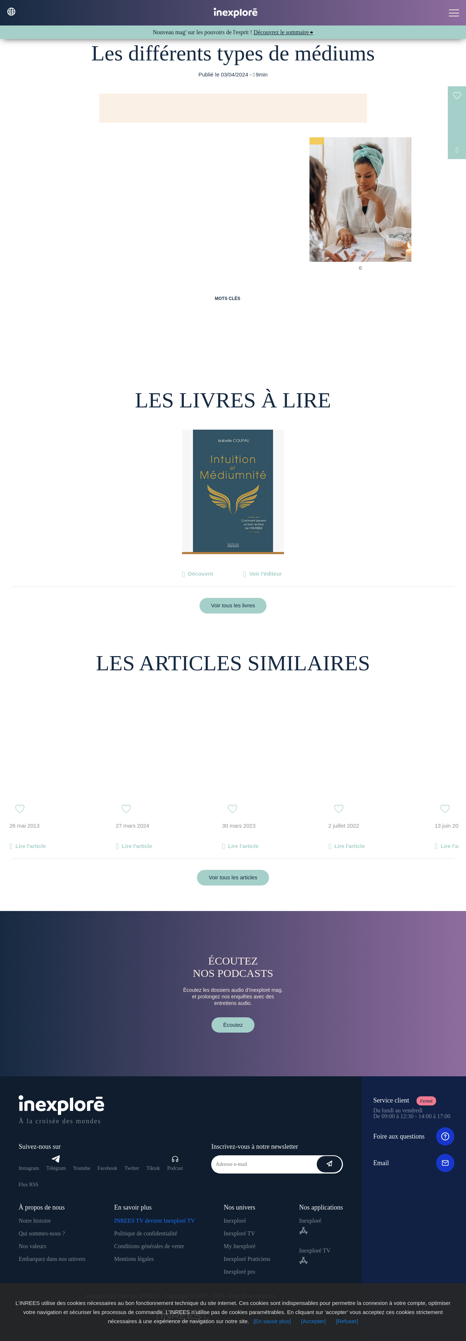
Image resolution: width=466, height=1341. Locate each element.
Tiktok (153, 1168)
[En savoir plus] (272, 1321)
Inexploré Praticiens (247, 1259)
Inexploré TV (239, 1233)
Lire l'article (30, 846)
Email (413, 1163)
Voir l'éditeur (265, 574)
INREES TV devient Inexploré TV (154, 1221)
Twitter (132, 1168)
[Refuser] (347, 1321)
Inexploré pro (239, 1272)
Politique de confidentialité (145, 1233)
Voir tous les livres (233, 605)
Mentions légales (134, 1259)
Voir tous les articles (233, 877)
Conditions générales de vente (149, 1246)
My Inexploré (240, 1246)
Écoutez (233, 1025)
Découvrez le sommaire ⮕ (283, 32)
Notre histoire (35, 1221)
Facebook (107, 1168)
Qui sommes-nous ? (42, 1233)
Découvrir (200, 574)
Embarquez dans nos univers (52, 1259)
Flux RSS (28, 1184)
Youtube (81, 1168)
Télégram (56, 1163)
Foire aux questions (413, 1136)
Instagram (29, 1168)
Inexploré (235, 1221)
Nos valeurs (32, 1246)
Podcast (175, 1163)
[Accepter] (313, 1321)
